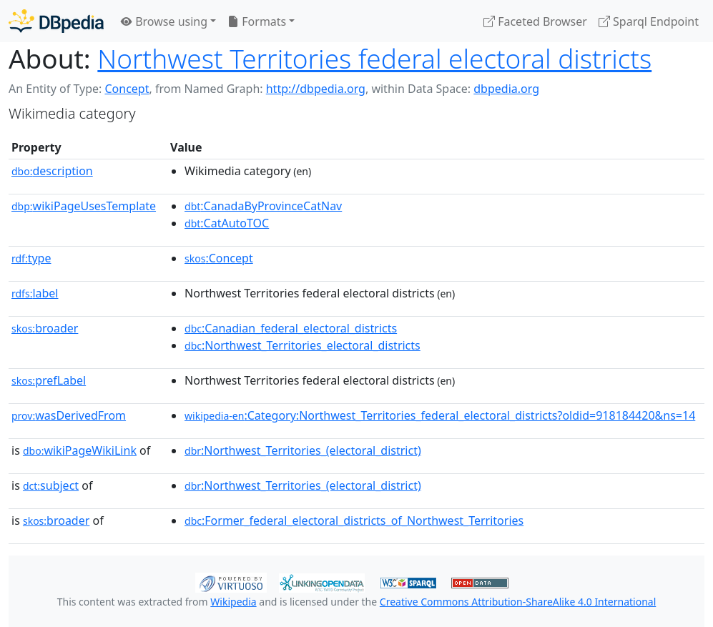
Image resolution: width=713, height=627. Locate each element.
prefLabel (48, 380)
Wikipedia (233, 601)
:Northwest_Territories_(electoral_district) (303, 450)
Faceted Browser (535, 21)
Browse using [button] (164, 21)
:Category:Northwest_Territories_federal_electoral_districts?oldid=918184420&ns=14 (440, 415)
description (52, 171)
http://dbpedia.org (315, 89)
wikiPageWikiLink (80, 450)
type (31, 258)
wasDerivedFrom (68, 415)
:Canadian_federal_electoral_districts (291, 328)
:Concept (219, 258)
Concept (126, 89)
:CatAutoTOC (227, 223)
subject (51, 485)
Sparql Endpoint (649, 21)
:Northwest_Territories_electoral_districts (303, 345)
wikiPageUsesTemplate (83, 206)
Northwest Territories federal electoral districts (374, 58)
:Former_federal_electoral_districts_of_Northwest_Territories (354, 520)
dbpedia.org (506, 89)
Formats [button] (256, 21)
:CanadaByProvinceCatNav (263, 206)
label (35, 293)
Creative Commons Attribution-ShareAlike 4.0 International (518, 601)
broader (44, 328)
